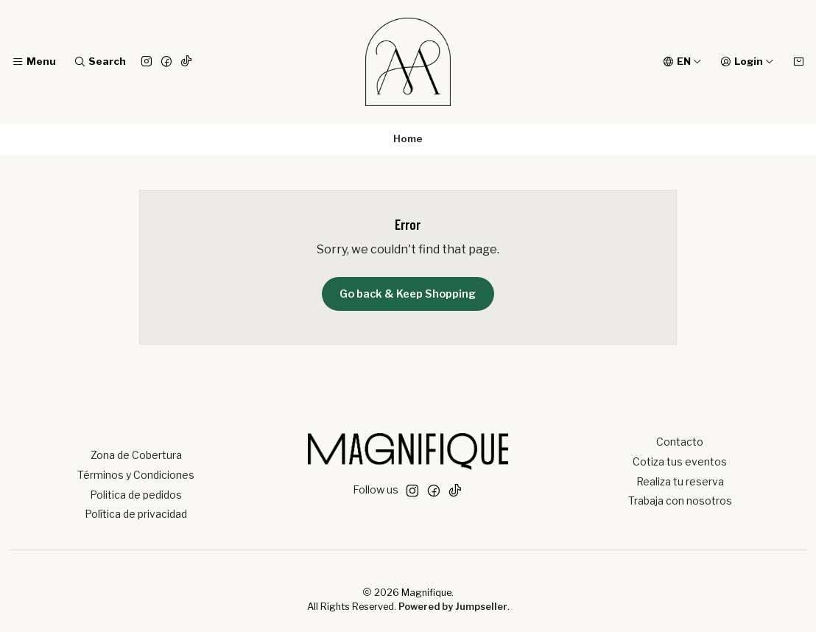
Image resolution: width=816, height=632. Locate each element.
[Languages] (682, 62)
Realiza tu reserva (680, 481)
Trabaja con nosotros (680, 500)
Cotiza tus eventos (680, 461)
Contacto (679, 441)
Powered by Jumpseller (452, 606)
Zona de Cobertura (136, 455)
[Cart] (798, 62)
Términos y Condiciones (135, 474)
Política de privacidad (136, 514)
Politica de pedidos (136, 494)
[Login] (747, 62)
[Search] (99, 62)
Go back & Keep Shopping (408, 294)
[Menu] (34, 62)
